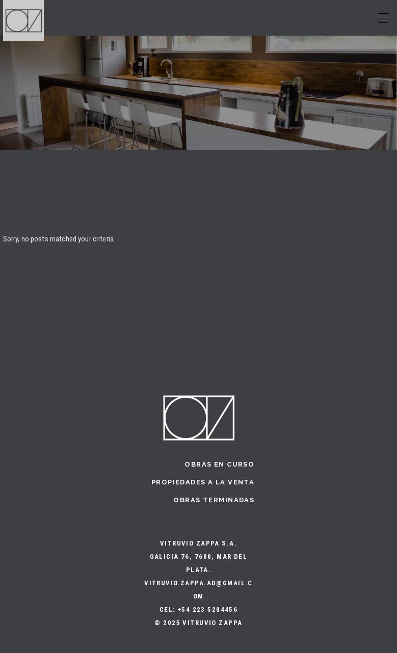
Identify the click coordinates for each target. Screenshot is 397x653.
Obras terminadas (213, 500)
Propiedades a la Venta (202, 482)
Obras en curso (219, 464)
